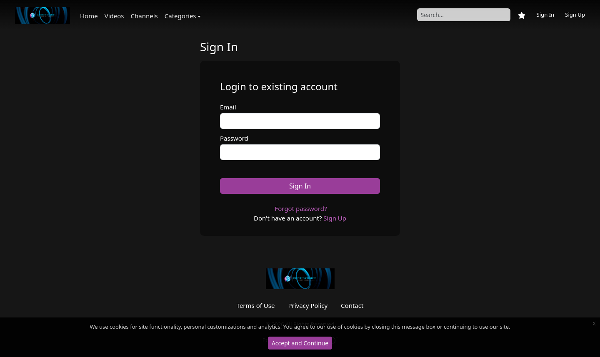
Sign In (545, 14)
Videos (114, 16)
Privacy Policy (308, 305)
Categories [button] (180, 16)
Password (234, 138)
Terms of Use (256, 305)
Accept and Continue (300, 343)
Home (89, 16)
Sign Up (575, 14)
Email (228, 107)
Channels (144, 16)
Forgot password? (301, 208)
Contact (352, 305)
